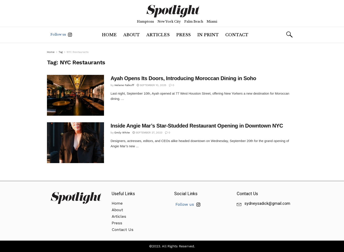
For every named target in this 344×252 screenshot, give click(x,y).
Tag (61, 52)
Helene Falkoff (124, 85)
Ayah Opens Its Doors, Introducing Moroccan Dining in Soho (183, 78)
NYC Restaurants (78, 52)
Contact (236, 34)
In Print (208, 34)
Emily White (122, 132)
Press (183, 34)
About (131, 34)
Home (109, 34)
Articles (158, 34)
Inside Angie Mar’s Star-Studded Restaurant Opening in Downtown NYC (197, 126)
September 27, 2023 (147, 132)
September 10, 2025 (151, 85)
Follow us (61, 34)
